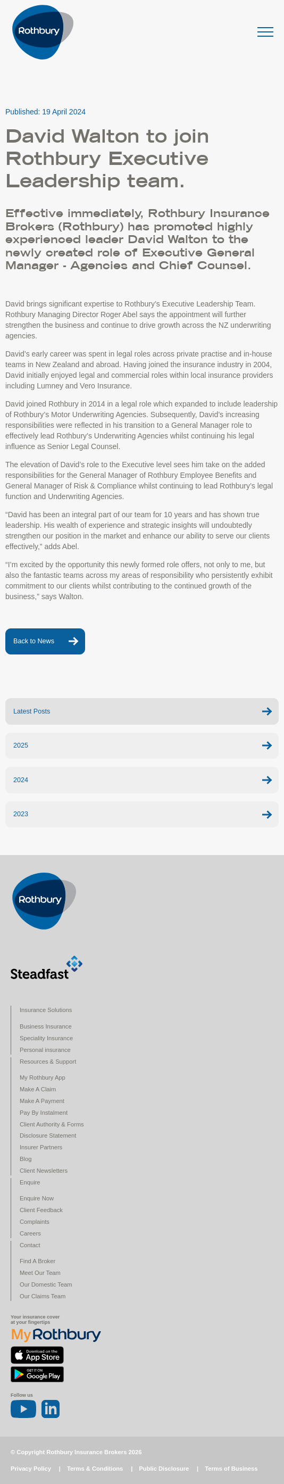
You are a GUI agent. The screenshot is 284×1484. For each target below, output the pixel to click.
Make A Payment (42, 1101)
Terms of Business (231, 1468)
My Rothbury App (42, 1077)
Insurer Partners (41, 1147)
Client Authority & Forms (52, 1124)
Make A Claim (38, 1089)
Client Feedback (41, 1210)
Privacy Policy (31, 1468)
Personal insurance (45, 1050)
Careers (30, 1233)
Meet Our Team (40, 1273)
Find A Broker (37, 1261)
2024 (20, 780)
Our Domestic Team (46, 1284)
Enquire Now (37, 1198)
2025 (20, 745)
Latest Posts (31, 711)
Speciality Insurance (46, 1038)
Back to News (33, 641)
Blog (25, 1159)
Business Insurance (46, 1026)
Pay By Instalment (44, 1112)
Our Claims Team (42, 1296)
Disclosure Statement (48, 1135)
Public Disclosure (164, 1468)
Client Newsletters (44, 1170)
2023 (20, 814)
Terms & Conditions (95, 1468)
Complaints (34, 1221)
